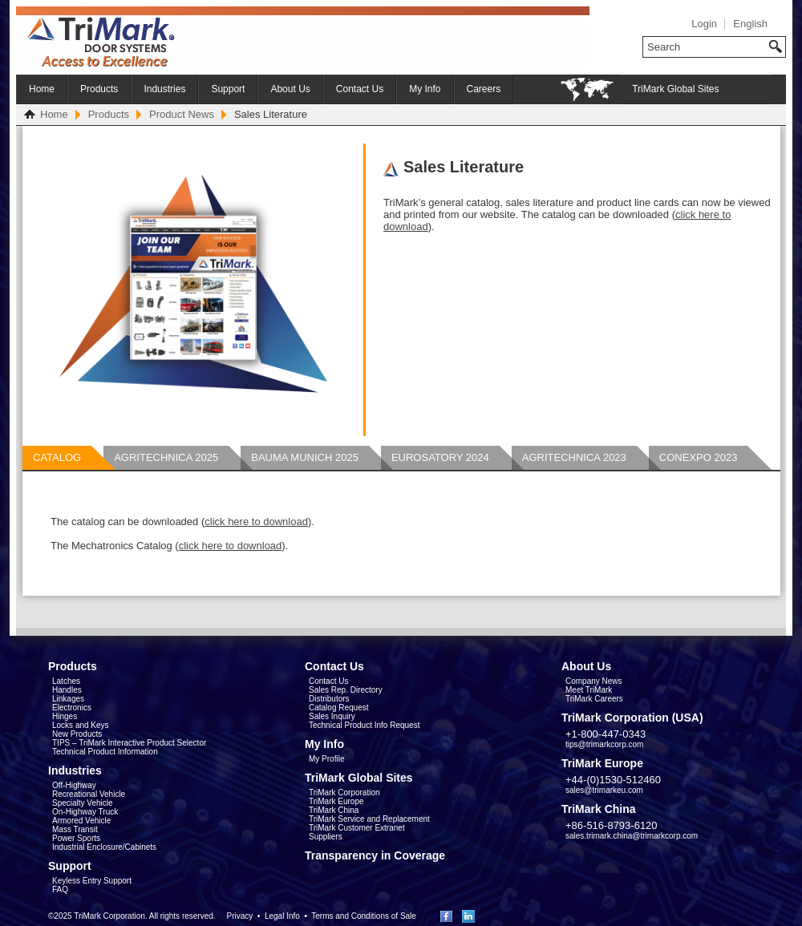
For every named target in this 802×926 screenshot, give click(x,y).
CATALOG (57, 457)
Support (228, 89)
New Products (77, 734)
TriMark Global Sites (675, 89)
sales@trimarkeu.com (604, 790)
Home (42, 89)
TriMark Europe (336, 801)
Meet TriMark (588, 689)
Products (99, 89)
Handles (67, 689)
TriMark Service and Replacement (369, 819)
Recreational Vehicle (88, 794)
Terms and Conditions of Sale (363, 916)
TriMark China (333, 810)
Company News (593, 681)
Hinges (64, 716)
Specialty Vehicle (82, 803)
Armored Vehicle (81, 820)
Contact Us (359, 89)
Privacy (239, 916)
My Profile (326, 758)
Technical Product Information (105, 751)
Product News (181, 114)
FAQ (60, 889)
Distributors (329, 698)
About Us (290, 89)
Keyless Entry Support (92, 880)
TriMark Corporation (344, 792)
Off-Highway (74, 785)
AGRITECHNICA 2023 (574, 457)
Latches (66, 681)
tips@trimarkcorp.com (604, 744)
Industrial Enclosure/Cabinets (104, 847)
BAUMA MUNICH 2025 (304, 457)
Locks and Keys (80, 725)
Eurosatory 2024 (440, 457)
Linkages (68, 698)
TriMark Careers (594, 698)
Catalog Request (339, 707)
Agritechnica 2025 (166, 457)
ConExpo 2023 (698, 457)
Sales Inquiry (332, 716)
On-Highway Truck (85, 811)
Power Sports (76, 838)
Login (704, 24)
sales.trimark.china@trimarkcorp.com (631, 835)
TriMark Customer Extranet (357, 827)
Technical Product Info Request (364, 725)
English (750, 24)
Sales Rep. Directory (346, 689)
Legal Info (282, 916)
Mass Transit (75, 829)
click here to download (256, 522)
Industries (164, 89)
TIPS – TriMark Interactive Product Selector (129, 742)
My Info (424, 89)
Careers (484, 89)
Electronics (71, 707)
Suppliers (325, 836)
